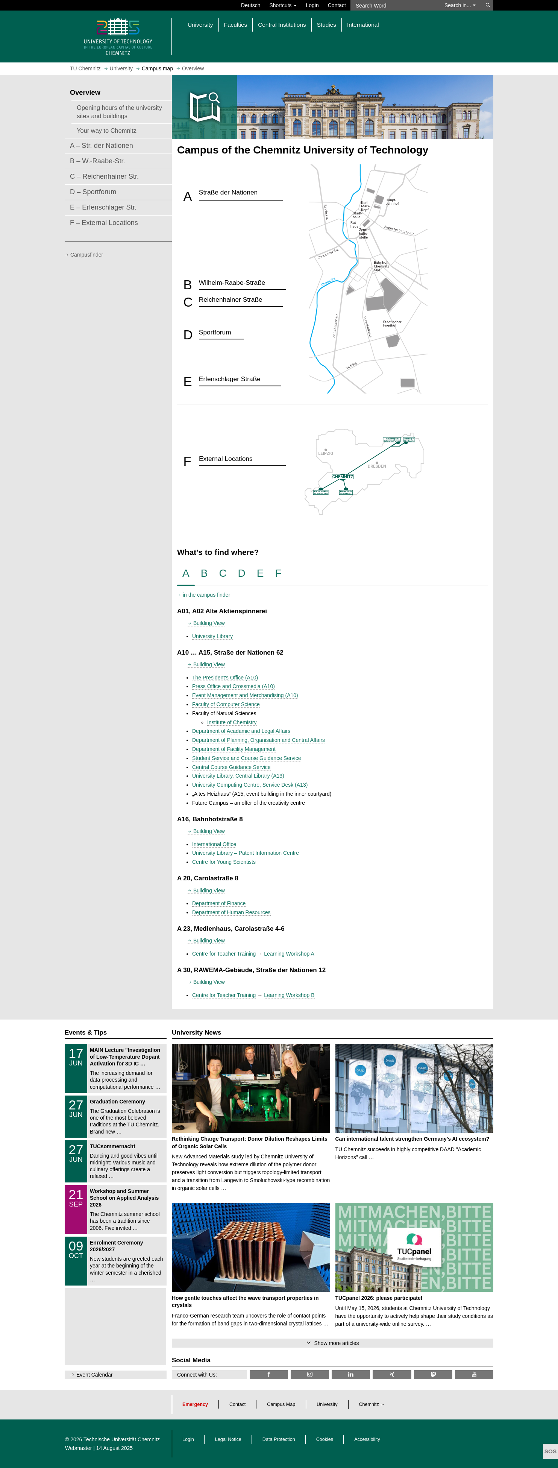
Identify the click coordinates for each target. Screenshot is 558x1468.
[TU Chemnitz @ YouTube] (474, 1374)
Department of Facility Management (234, 749)
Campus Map (281, 1404)
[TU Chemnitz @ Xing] (392, 1374)
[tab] (186, 573)
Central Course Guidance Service (231, 767)
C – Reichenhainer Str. (104, 176)
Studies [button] (326, 24)
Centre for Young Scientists (224, 862)
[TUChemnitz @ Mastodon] (433, 1374)
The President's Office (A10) (225, 678)
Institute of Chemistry (232, 722)
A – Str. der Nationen (101, 145)
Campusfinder (86, 255)
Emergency (195, 1404)
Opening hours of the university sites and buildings (119, 111)
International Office (214, 844)
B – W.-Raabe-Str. (97, 161)
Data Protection (278, 1439)
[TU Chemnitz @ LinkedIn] (351, 1374)
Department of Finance (219, 903)
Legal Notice (228, 1439)
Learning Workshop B (289, 995)
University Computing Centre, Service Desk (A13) (250, 785)
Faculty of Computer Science (226, 704)
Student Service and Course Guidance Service (246, 758)
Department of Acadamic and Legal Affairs (241, 731)
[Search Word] (393, 5)
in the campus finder (206, 595)
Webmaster (78, 1448)
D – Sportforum (93, 192)
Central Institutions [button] (282, 24)
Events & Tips (86, 1032)
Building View (209, 623)
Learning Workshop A (289, 954)
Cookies (325, 1439)
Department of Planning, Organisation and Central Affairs (258, 740)
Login (312, 5)
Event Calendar (94, 1375)
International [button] (363, 24)
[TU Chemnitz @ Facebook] (269, 1374)
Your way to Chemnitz (106, 130)
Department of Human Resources (231, 912)
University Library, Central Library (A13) (238, 776)
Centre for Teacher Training (224, 954)
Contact (337, 5)
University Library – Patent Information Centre (245, 853)
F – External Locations (104, 222)
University (327, 1404)
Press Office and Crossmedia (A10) (233, 686)
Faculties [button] (235, 24)
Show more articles (336, 1343)
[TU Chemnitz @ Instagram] (310, 1374)
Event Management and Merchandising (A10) (245, 695)
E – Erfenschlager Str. (103, 207)
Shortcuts (283, 5)
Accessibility (367, 1439)
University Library (212, 636)
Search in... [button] (460, 5)
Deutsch (250, 5)
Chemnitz (369, 1404)
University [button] (200, 24)
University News (196, 1032)
